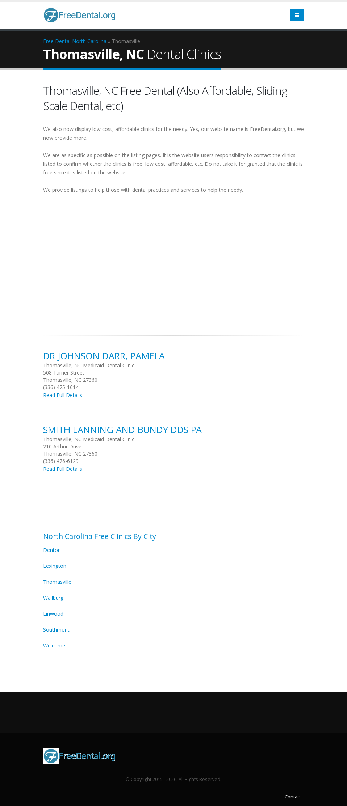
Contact (293, 797)
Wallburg (53, 597)
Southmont (56, 629)
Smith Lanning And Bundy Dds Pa (122, 429)
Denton (52, 550)
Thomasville (57, 581)
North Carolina (89, 41)
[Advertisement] (173, 268)
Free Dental (57, 41)
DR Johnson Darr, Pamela (104, 356)
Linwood (53, 613)
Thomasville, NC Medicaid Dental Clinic (88, 365)
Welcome (54, 645)
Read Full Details (62, 395)
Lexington (54, 565)
